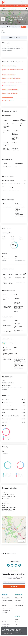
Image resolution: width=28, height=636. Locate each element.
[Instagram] (19, 565)
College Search (18, 597)
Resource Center (19, 605)
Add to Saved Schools (14, 37)
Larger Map (21, 541)
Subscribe (14, 586)
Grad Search (18, 600)
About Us (17, 619)
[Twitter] (8, 565)
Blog (16, 627)
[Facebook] (12, 565)
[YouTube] (16, 565)
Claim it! (23, 27)
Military (4, 605)
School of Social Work (7, 97)
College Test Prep (6, 597)
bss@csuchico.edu (11, 507)
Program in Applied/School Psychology (11, 78)
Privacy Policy (5, 624)
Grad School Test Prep (7, 600)
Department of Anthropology (9, 66)
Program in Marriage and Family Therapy (11, 82)
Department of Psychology (8, 74)
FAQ (16, 624)
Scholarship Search (19, 603)
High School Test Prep (7, 608)
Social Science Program (7, 101)
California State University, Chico (20, 6)
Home (2, 6)
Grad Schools (8, 6)
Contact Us (17, 621)
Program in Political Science (8, 86)
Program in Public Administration (10, 93)
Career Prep (5, 603)
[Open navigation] (24, 2)
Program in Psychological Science (10, 89)
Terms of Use (5, 626)
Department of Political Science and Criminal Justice (12, 70)
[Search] (21, 2)
